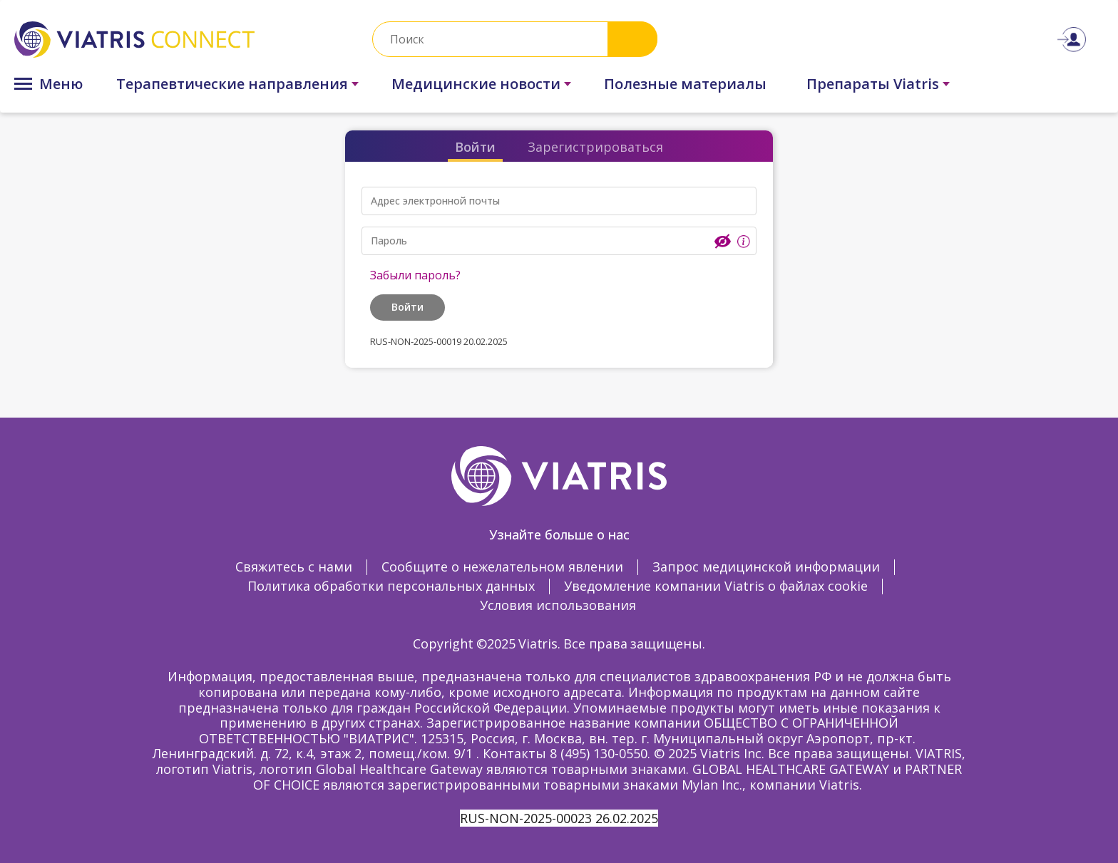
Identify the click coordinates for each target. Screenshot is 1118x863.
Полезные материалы (685, 83)
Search (632, 38)
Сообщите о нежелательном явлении (502, 566)
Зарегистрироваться (595, 146)
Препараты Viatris (872, 83)
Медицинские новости (475, 83)
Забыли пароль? (415, 275)
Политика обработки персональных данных (391, 585)
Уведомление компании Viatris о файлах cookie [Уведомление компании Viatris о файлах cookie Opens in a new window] (716, 585)
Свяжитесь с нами (293, 566)
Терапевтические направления (232, 83)
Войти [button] (407, 307)
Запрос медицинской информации (766, 566)
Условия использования (558, 605)
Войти (475, 146)
